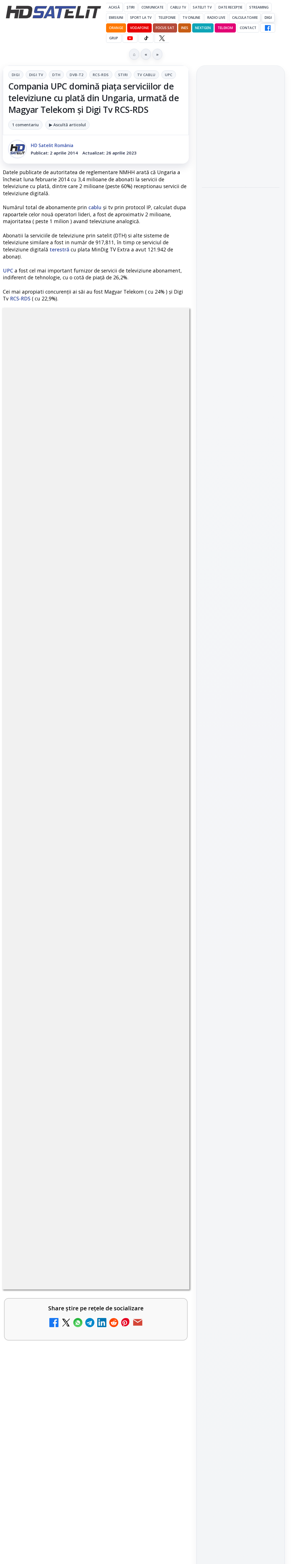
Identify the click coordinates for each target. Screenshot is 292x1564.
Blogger (192, 1348)
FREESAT (230, 948)
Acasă (114, 7)
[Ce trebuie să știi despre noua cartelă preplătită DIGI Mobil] (164, 838)
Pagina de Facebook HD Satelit (241, 766)
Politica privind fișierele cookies (241, 1036)
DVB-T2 (76, 74)
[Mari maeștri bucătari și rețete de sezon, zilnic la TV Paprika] (240, 322)
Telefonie (167, 17)
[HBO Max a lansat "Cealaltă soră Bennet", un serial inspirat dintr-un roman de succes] (240, 247)
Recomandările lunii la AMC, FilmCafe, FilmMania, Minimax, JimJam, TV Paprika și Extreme (82, 1065)
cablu (95, 207)
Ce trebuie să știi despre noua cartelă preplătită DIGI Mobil (82, 826)
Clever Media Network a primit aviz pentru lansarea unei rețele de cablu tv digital (80, 884)
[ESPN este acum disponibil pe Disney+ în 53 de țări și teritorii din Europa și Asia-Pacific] (240, 166)
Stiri (123, 74)
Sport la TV (140, 17)
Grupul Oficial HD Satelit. (63, 592)
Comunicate (152, 7)
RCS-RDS (101, 74)
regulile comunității (96, 576)
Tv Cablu (146, 74)
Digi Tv (36, 74)
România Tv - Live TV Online (67, 1286)
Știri (131, 7)
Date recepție (230, 7)
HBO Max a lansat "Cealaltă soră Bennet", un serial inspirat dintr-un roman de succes (238, 209)
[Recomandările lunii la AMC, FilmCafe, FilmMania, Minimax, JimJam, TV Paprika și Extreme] (164, 1074)
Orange (116, 27)
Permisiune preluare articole (240, 1017)
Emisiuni (116, 17)
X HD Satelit (240, 857)
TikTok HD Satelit (241, 840)
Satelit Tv (202, 7)
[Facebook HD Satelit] (267, 27)
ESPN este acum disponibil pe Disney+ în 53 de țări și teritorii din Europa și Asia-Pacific (239, 128)
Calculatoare (245, 17)
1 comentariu (25, 124)
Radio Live (216, 17)
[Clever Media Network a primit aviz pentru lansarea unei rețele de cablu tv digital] (164, 893)
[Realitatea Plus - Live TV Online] (164, 1192)
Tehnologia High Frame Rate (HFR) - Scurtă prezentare (79, 940)
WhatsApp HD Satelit (240, 808)
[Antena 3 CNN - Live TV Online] (164, 1247)
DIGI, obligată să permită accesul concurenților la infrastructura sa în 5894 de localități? (79, 1124)
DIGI (268, 17)
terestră (59, 249)
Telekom (225, 27)
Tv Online (191, 17)
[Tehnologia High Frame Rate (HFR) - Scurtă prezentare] (164, 953)
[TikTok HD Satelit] (146, 38)
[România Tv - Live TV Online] (164, 1302)
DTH (56, 74)
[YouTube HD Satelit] (130, 38)
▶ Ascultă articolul (67, 124)
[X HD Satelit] (162, 38)
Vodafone (139, 27)
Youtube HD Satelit (240, 824)
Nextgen (203, 27)
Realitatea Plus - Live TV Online (72, 1177)
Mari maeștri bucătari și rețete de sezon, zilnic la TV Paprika (239, 287)
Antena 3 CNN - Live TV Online (70, 1231)
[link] (96, 778)
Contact (248, 27)
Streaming (259, 7)
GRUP (113, 38)
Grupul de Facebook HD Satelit (240, 788)
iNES (184, 27)
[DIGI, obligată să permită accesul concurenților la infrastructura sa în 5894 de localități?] (164, 1133)
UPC (169, 74)
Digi (16, 74)
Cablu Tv (178, 7)
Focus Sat (165, 27)
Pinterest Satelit (240, 873)
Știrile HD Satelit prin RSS (241, 892)
